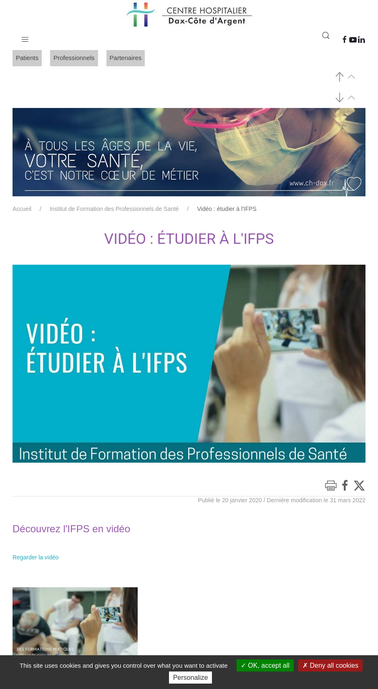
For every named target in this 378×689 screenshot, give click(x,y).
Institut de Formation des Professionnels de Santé (114, 208)
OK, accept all (265, 665)
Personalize (190, 677)
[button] (25, 37)
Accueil (22, 208)
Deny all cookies (330, 665)
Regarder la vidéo (36, 557)
